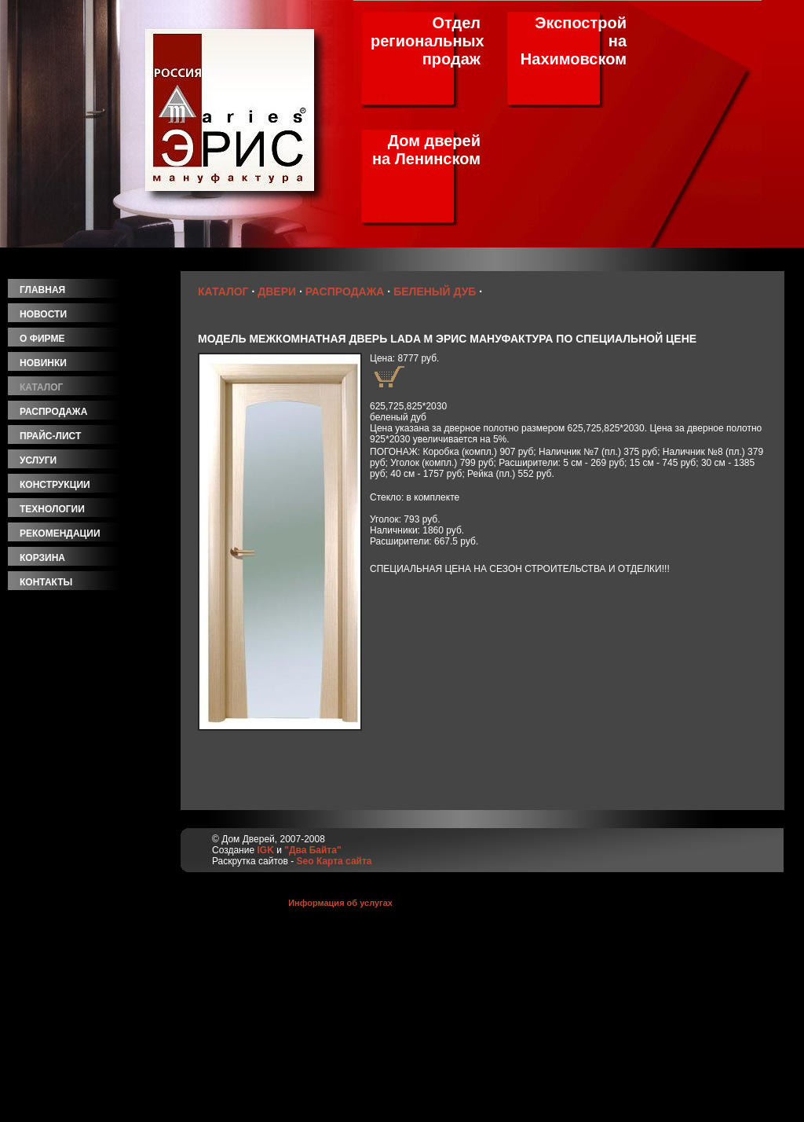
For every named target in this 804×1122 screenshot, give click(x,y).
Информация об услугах (340, 903)
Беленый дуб (434, 291)
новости (43, 314)
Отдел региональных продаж (427, 41)
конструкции (55, 484)
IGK (265, 850)
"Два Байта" (312, 850)
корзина (42, 557)
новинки (43, 363)
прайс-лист (50, 436)
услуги (38, 460)
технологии (52, 509)
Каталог (223, 291)
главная (42, 289)
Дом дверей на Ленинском (426, 149)
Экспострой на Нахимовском (574, 41)
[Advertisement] (94, 882)
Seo (305, 861)
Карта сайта (344, 861)
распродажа (53, 411)
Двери (277, 291)
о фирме (42, 338)
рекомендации (60, 533)
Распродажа (345, 291)
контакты (46, 582)
